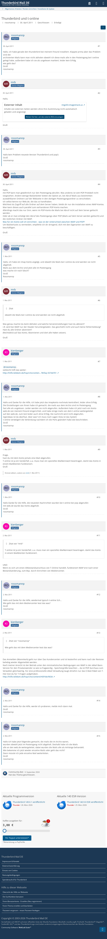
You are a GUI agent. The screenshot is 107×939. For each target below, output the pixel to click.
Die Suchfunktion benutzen (13, 897)
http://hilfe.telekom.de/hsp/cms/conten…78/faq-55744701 (30, 372)
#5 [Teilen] (99, 256)
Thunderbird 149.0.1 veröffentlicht (29, 802)
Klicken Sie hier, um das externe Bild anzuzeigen (44, 117)
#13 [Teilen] (98, 632)
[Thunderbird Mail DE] (15, 3)
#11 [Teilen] (98, 535)
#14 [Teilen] (98, 700)
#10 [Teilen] (98, 497)
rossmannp (10, 22)
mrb (27, 473)
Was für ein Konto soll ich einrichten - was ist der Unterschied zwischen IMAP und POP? (44, 221)
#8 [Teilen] (99, 396)
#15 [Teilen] (98, 736)
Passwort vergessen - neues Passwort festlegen (21, 910)
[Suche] (89, 3)
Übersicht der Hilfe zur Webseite (15, 892)
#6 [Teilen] (99, 300)
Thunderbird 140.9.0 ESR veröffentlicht (85, 802)
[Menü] (103, 3)
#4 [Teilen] (99, 184)
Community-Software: (16, 927)
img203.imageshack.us (72, 105)
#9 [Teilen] (99, 449)
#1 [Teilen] (99, 46)
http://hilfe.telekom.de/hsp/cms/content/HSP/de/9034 (28, 676)
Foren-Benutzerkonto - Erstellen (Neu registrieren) (22, 901)
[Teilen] (103, 27)
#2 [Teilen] (99, 93)
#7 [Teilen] (99, 361)
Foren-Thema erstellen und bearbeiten (18, 906)
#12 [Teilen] (98, 594)
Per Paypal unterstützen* (17, 838)
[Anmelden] (96, 3)
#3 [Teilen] (99, 149)
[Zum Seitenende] (102, 929)
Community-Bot (16, 771)
